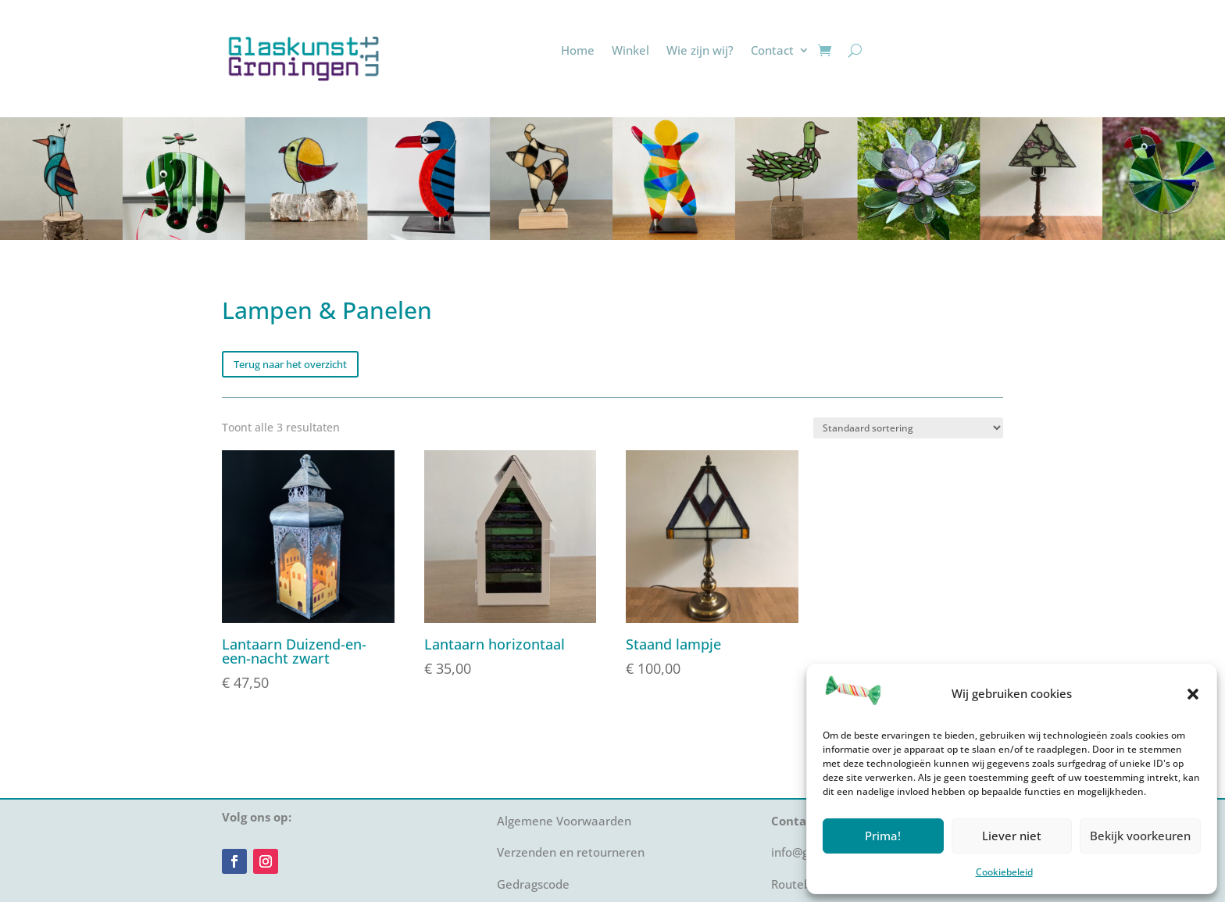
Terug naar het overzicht (290, 364)
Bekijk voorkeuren (1140, 835)
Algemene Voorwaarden (564, 821)
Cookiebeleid (1004, 872)
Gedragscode (533, 884)
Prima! (883, 835)
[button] (1193, 694)
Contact (772, 50)
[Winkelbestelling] (908, 427)
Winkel (630, 50)
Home (578, 50)
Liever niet (1011, 835)
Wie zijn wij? (700, 50)
